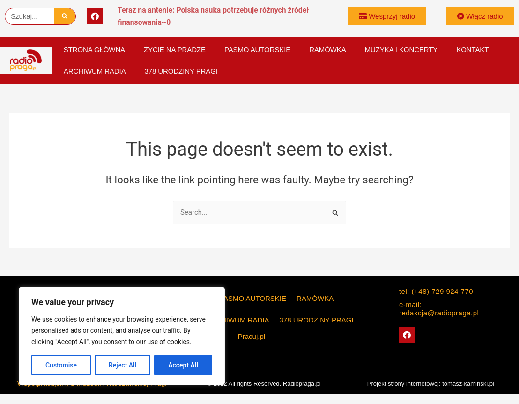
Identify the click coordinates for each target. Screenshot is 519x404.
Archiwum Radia (95, 71)
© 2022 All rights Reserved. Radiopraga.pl (263, 383)
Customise (61, 365)
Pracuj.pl (251, 336)
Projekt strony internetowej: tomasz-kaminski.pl (430, 383)
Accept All (183, 365)
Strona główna (94, 49)
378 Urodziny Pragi (181, 71)
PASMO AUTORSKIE (257, 49)
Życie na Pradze (175, 49)
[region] (122, 336)
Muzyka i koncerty (401, 49)
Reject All (122, 365)
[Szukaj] (65, 16)
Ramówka (327, 49)
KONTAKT (472, 49)
